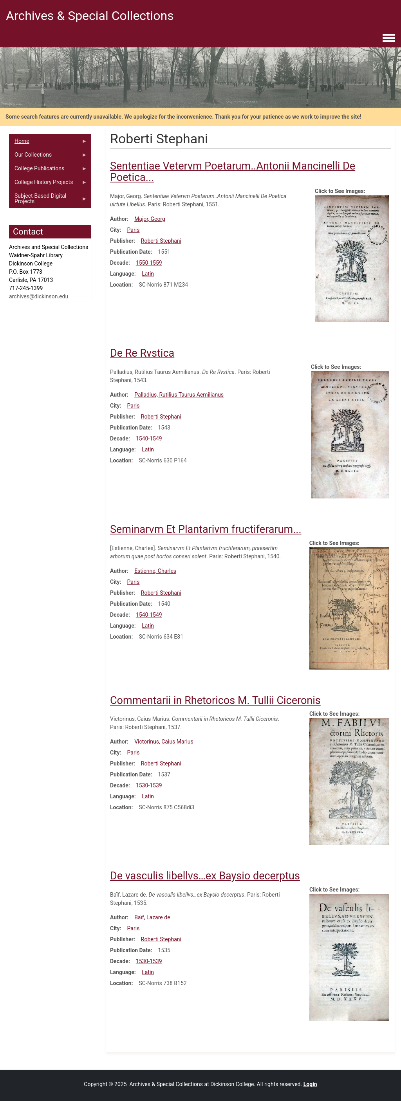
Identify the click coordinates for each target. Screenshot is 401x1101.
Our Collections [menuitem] (48, 157)
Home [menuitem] (48, 143)
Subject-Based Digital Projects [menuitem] (48, 200)
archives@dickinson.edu (38, 296)
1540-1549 (149, 438)
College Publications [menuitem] (48, 170)
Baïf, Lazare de (152, 917)
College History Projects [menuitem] (48, 184)
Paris (133, 230)
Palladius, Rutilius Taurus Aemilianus (179, 395)
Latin (148, 274)
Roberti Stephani (161, 241)
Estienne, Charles (155, 571)
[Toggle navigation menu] (389, 38)
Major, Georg (149, 219)
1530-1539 (149, 785)
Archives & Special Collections (90, 15)
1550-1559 (149, 263)
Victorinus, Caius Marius (163, 741)
